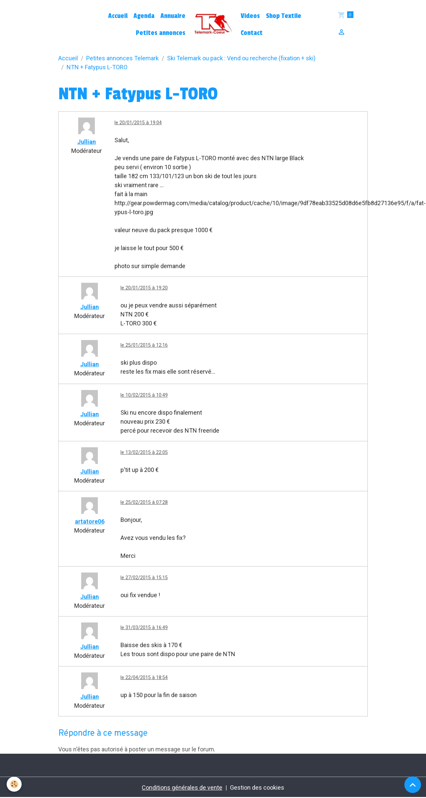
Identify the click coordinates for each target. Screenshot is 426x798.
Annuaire (172, 16)
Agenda (143, 16)
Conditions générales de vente (182, 787)
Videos (250, 16)
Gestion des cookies (257, 787)
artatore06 (90, 521)
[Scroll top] (412, 784)
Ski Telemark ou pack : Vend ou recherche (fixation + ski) (241, 58)
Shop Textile (283, 16)
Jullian (86, 141)
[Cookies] (14, 784)
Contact (252, 33)
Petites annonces (160, 33)
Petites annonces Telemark (122, 58)
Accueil (117, 16)
